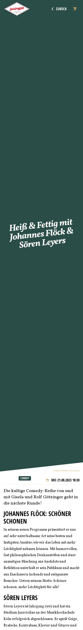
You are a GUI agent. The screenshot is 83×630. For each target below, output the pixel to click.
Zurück (59, 9)
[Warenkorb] (74, 9)
